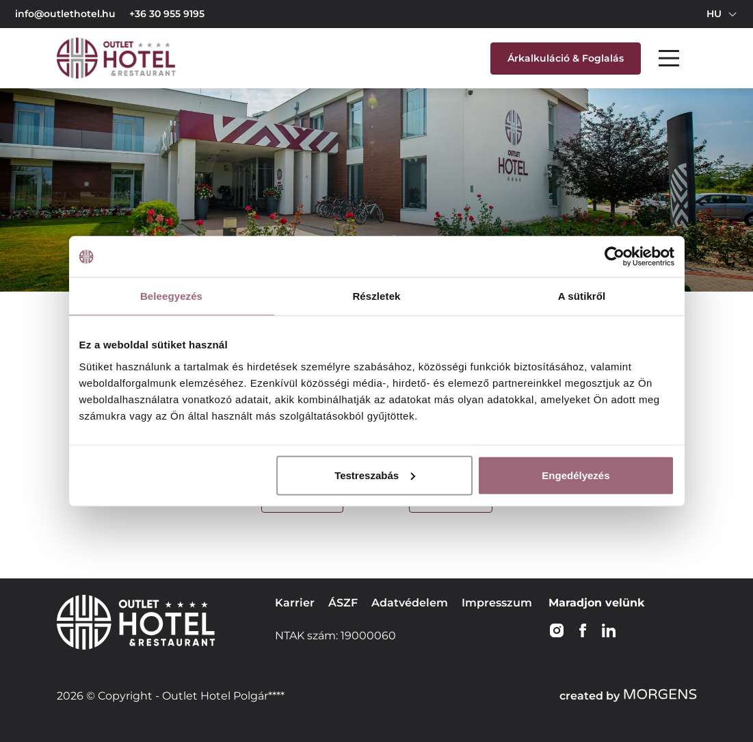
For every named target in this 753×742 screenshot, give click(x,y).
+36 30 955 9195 (166, 14)
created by (628, 695)
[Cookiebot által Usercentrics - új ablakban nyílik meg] (614, 256)
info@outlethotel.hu (65, 14)
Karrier (295, 602)
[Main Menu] (669, 58)
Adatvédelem (409, 602)
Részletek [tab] (376, 296)
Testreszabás (374, 475)
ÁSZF (343, 602)
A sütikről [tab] (582, 296)
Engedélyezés (575, 475)
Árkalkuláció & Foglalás (565, 58)
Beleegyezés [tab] (171, 296)
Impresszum (497, 602)
